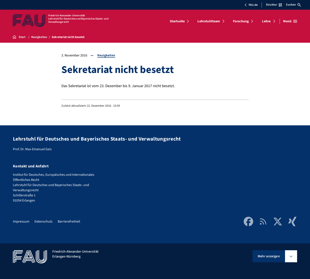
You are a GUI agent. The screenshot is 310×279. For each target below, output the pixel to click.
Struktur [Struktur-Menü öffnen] (274, 5)
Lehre (266, 21)
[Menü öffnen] (290, 21)
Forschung (241, 21)
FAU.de (251, 5)
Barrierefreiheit (69, 221)
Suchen (293, 5)
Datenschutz (43, 221)
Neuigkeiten (106, 55)
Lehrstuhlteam (208, 21)
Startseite (177, 21)
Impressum (21, 221)
